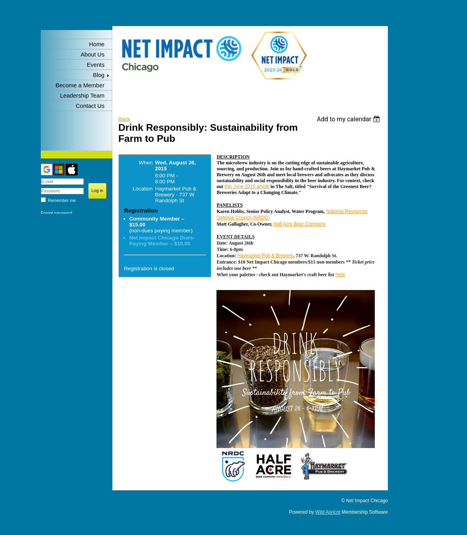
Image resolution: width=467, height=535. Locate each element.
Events (95, 65)
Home (96, 44)
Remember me (62, 200)
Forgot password (56, 213)
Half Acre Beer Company (299, 224)
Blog (98, 75)
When (146, 163)
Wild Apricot (327, 512)
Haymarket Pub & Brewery (265, 255)
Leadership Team (82, 95)
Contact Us (90, 106)
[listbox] (349, 119)
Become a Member (79, 85)
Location (142, 189)
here (340, 274)
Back (124, 119)
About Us (92, 54)
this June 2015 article (246, 186)
